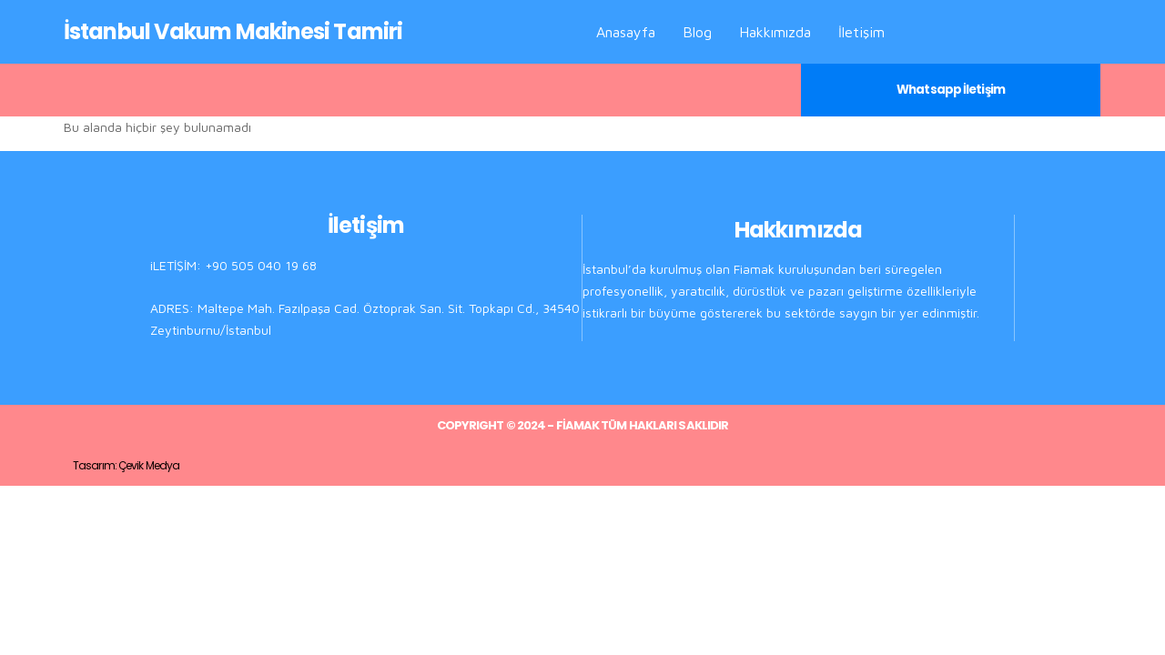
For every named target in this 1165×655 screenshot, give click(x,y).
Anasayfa (625, 32)
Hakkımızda (775, 32)
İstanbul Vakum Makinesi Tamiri (233, 31)
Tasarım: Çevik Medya (126, 465)
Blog (697, 32)
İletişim (861, 32)
